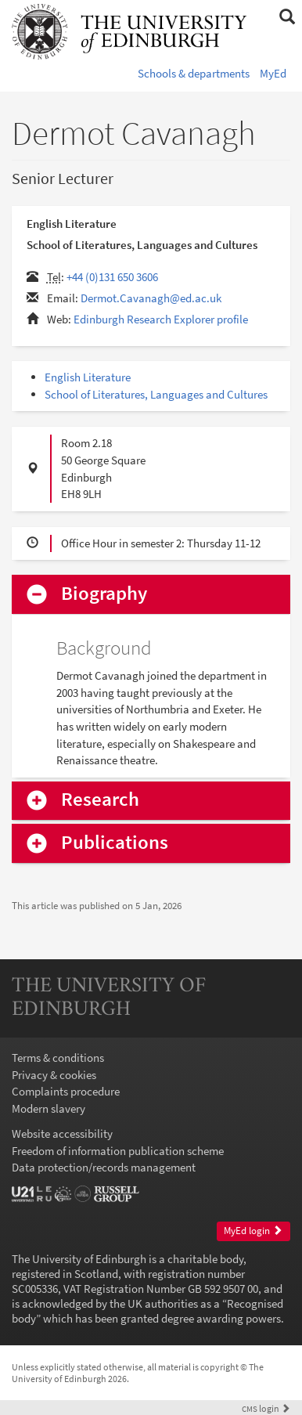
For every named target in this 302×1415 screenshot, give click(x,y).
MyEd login (253, 1230)
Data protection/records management (104, 1167)
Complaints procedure (66, 1091)
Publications (114, 843)
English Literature (88, 377)
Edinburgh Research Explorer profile (161, 319)
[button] (286, 17)
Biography (104, 594)
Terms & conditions (58, 1057)
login (266, 1408)
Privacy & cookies (54, 1074)
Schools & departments (194, 73)
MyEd (273, 73)
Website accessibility (62, 1133)
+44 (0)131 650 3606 (112, 276)
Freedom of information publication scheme (118, 1150)
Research (100, 800)
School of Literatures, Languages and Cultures (156, 394)
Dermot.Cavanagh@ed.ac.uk (151, 298)
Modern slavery (48, 1108)
